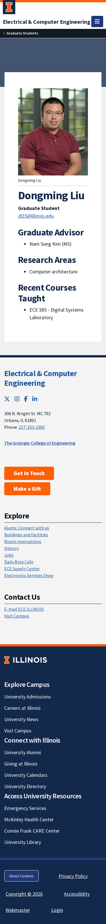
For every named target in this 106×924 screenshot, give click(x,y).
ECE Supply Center (22, 568)
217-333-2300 (32, 427)
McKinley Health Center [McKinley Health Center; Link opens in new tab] (29, 819)
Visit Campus (16, 616)
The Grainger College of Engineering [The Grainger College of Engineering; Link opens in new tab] (39, 443)
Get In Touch (29, 473)
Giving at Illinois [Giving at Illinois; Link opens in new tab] (21, 763)
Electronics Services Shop (28, 575)
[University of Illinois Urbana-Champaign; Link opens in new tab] (9, 8)
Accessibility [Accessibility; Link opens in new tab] (77, 894)
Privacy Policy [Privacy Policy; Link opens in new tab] (73, 876)
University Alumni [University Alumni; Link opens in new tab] (22, 752)
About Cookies (21, 875)
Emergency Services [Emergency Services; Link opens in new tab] (25, 808)
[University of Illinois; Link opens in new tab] (25, 660)
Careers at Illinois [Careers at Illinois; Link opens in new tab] (22, 708)
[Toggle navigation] (97, 21)
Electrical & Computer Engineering (40, 378)
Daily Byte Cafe (18, 562)
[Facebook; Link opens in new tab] (26, 398)
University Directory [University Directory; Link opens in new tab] (25, 786)
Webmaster (18, 910)
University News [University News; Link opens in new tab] (21, 719)
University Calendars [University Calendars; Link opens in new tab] (25, 775)
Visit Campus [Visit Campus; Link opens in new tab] (17, 730)
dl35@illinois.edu (36, 216)
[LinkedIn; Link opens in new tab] (34, 398)
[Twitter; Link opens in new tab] (7, 398)
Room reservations (22, 541)
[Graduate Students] (22, 33)
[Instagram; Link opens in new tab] (17, 398)
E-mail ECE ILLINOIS (24, 609)
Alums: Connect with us (26, 528)
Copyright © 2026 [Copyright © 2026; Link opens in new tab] (24, 894)
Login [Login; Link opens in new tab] (57, 910)
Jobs (9, 555)
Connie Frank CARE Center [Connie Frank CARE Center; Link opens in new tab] (32, 830)
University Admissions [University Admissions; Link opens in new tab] (27, 696)
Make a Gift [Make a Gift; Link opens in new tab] (27, 488)
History (11, 548)
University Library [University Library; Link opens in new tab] (22, 842)
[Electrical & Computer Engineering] (46, 21)
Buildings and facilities (26, 534)
